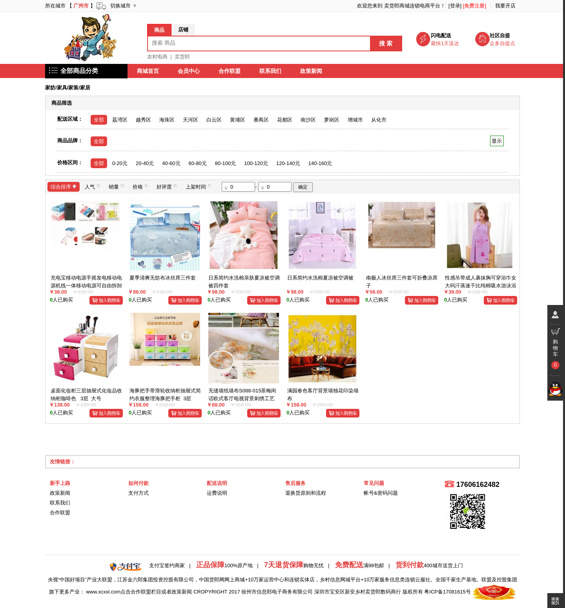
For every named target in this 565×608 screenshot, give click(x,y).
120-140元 (288, 163)
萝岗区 (331, 120)
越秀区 (143, 120)
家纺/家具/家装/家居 (67, 88)
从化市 (378, 120)
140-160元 (320, 163)
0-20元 (120, 163)
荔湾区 (120, 120)
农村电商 (157, 57)
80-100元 (225, 163)
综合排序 (64, 186)
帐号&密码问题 (381, 493)
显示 (496, 141)
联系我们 (270, 71)
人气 (92, 186)
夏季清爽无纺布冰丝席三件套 (162, 278)
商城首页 (148, 71)
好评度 (167, 186)
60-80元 (198, 163)
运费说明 (217, 493)
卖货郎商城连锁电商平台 (412, 6)
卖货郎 (182, 57)
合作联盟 (229, 71)
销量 (116, 186)
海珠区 (167, 120)
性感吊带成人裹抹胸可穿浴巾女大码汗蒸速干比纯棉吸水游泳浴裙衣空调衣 (480, 285)
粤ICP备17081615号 (447, 592)
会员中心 (189, 71)
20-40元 (145, 163)
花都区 (284, 120)
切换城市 (120, 6)
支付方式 (138, 493)
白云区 (214, 120)
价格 (140, 186)
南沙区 (308, 120)
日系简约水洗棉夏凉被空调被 (320, 278)
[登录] (454, 6)
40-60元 (171, 163)
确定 (303, 187)
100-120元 (256, 163)
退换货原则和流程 (305, 493)
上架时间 (198, 186)
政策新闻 (311, 71)
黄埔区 (237, 120)
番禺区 (261, 120)
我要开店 (505, 6)
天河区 (190, 120)
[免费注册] (474, 6)
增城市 (355, 120)
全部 (99, 120)
